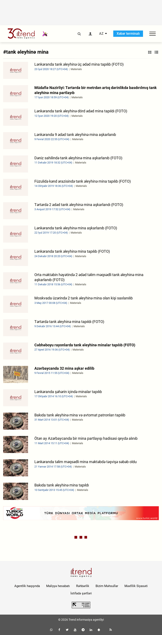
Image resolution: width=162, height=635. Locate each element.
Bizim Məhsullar (107, 586)
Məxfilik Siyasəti (136, 586)
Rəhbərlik (82, 586)
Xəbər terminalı (128, 34)
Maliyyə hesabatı (58, 586)
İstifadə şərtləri (81, 593)
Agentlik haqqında (27, 586)
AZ (101, 33)
